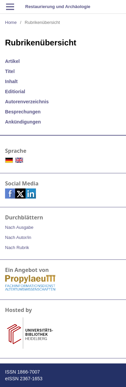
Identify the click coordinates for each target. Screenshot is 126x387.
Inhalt (11, 81)
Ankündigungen (23, 122)
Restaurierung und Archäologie (57, 6)
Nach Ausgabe (19, 227)
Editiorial (15, 91)
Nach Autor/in (18, 237)
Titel (10, 71)
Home (11, 22)
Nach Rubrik (17, 247)
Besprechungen (23, 111)
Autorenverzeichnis (27, 101)
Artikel (12, 61)
